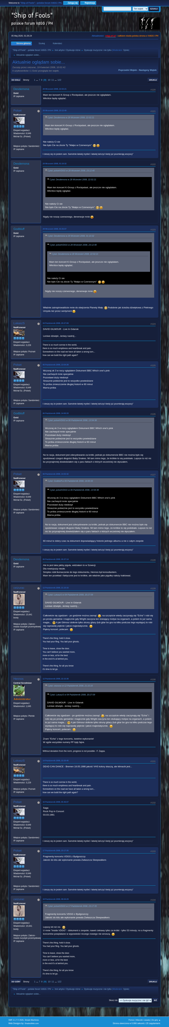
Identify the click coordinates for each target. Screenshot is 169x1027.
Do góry (16, 982)
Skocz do (113, 1000)
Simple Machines (32, 1020)
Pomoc (131, 1020)
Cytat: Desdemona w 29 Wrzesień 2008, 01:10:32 (71, 236)
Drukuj (153, 80)
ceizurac (18, 587)
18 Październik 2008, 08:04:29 (55, 899)
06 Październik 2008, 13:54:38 (55, 365)
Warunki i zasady (143, 1020)
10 (49, 80)
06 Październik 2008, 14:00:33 (55, 413)
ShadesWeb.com (32, 1023)
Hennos (18, 678)
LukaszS (19, 323)
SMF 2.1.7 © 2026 (16, 1020)
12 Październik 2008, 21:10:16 (55, 588)
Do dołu (16, 80)
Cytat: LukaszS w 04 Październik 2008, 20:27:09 (70, 595)
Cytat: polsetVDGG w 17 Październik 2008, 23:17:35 (72, 906)
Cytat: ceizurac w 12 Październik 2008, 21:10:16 (70, 686)
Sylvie (126, 50)
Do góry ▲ (156, 1020)
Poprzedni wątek (127, 70)
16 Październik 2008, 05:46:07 (55, 802)
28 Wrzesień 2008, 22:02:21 (54, 89)
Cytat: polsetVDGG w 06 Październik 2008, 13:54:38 (72, 420)
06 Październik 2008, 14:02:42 (55, 474)
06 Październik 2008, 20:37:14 (55, 559)
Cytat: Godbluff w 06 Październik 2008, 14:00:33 (70, 481)
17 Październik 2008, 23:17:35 (55, 850)
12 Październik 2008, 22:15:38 (55, 679)
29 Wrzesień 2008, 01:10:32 (54, 164)
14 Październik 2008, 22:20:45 (55, 761)
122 (59, 80)
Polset (17, 110)
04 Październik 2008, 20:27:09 (55, 323)
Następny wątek (148, 70)
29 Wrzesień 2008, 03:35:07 (54, 229)
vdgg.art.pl (110, 36)
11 (52, 80)
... (37, 80)
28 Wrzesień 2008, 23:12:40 (54, 110)
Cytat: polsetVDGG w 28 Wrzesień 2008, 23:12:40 (71, 170)
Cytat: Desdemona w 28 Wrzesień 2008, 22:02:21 (71, 117)
